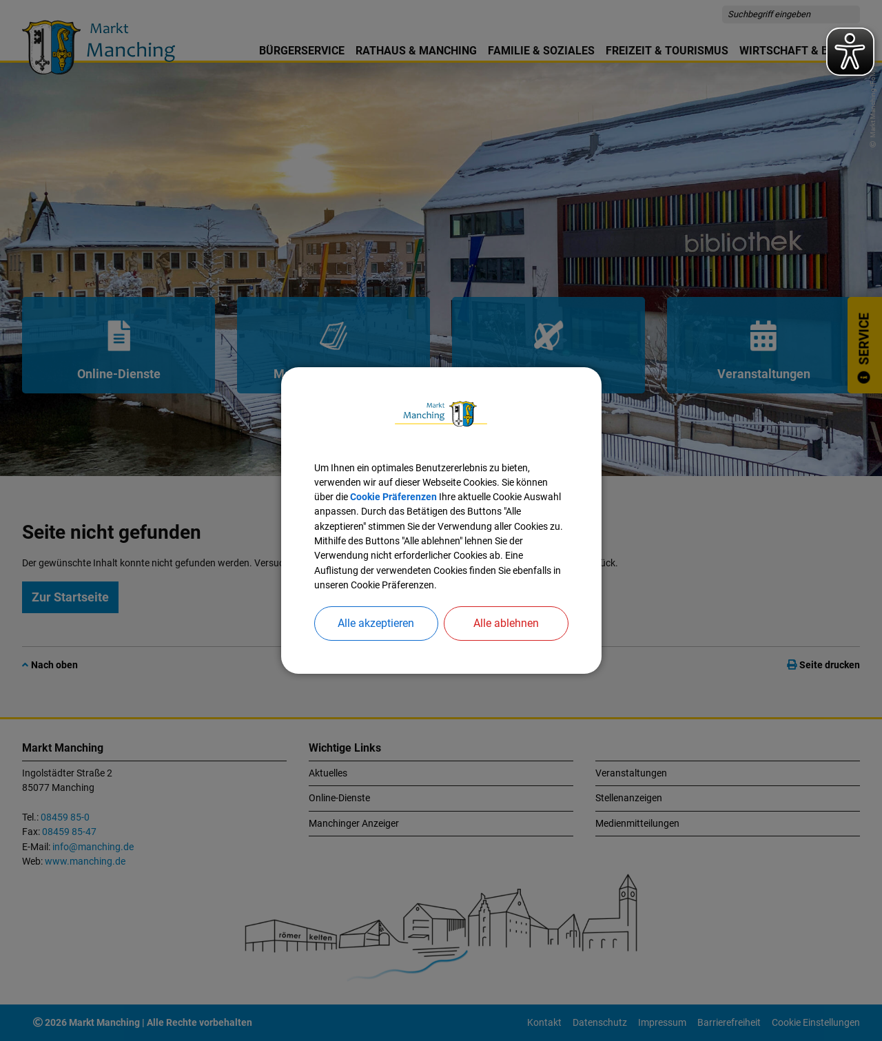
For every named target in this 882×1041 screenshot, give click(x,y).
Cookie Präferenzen (393, 496)
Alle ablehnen (506, 623)
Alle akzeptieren (376, 623)
